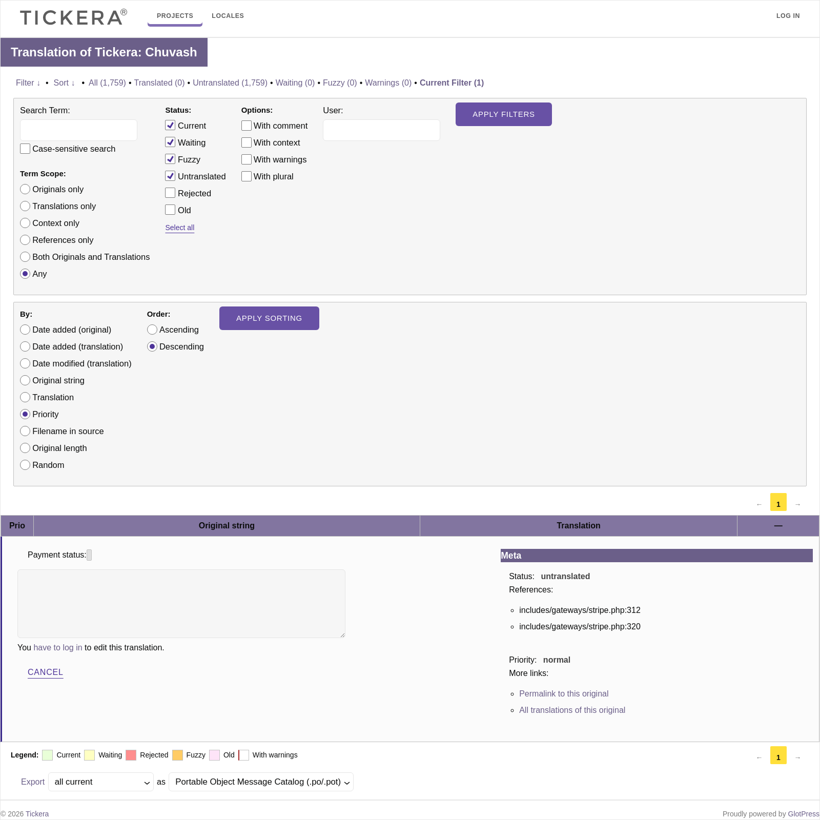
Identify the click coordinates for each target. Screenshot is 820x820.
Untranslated (195, 176)
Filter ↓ (28, 82)
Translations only (64, 206)
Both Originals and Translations (91, 256)
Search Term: (45, 110)
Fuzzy (182, 159)
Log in (788, 15)
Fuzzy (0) (340, 82)
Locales (228, 15)
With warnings (280, 159)
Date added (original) (71, 329)
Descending (181, 346)
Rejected (188, 193)
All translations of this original (572, 710)
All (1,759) (107, 82)
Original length (59, 448)
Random (48, 464)
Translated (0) (159, 82)
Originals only (58, 189)
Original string (58, 380)
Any (39, 273)
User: (333, 110)
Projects (175, 15)
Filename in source (68, 431)
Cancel (46, 672)
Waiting (185, 142)
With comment (281, 125)
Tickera (37, 814)
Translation (53, 397)
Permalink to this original (563, 693)
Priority (45, 414)
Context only (55, 223)
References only (62, 239)
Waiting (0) (295, 82)
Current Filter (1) (452, 82)
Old (178, 209)
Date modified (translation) (82, 363)
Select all (179, 227)
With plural (274, 176)
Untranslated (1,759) (230, 82)
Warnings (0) (388, 82)
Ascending (179, 329)
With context (277, 142)
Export (33, 781)
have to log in (57, 647)
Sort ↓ (64, 82)
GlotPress (803, 814)
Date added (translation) (77, 346)
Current (185, 125)
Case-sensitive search (73, 148)
